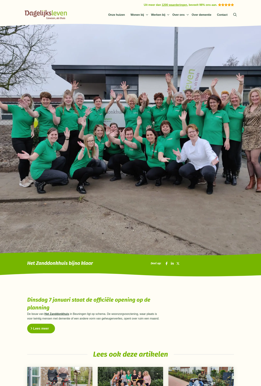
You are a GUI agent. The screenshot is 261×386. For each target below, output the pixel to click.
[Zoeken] (235, 14)
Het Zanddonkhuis (56, 313)
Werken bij (158, 14)
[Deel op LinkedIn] (172, 263)
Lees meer (39, 328)
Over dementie (201, 14)
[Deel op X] (177, 263)
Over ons (178, 14)
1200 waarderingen (174, 4)
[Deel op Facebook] (166, 263)
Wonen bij (137, 14)
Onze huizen (116, 14)
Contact (222, 14)
